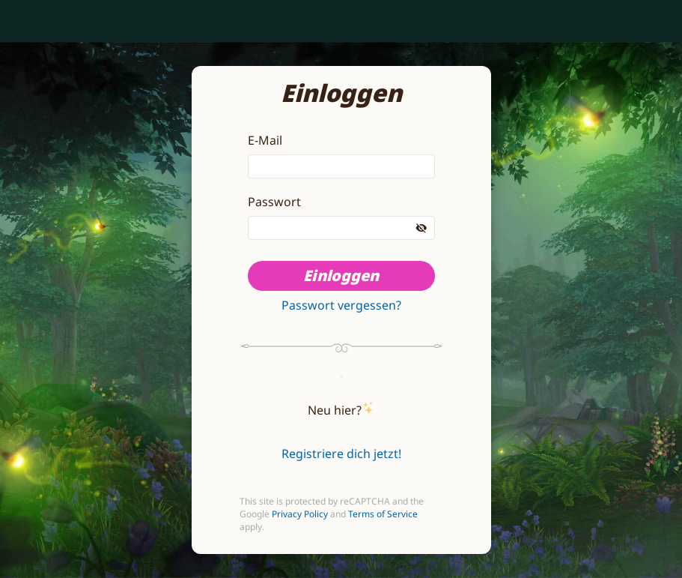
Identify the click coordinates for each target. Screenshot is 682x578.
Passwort (274, 201)
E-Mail (265, 140)
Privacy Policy (300, 514)
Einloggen (341, 275)
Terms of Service (383, 514)
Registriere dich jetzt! (341, 453)
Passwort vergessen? (341, 305)
